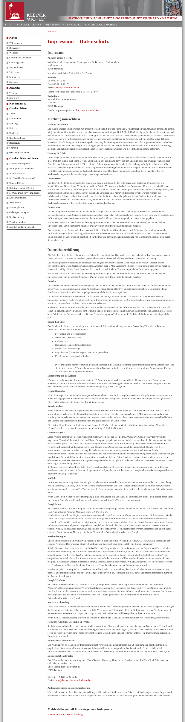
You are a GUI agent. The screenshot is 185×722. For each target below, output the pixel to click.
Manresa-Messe (17, 173)
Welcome (13, 52)
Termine (13, 93)
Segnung (13, 147)
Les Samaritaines (17, 197)
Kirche (13, 37)
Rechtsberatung (16, 217)
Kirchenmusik (17, 103)
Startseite (52, 31)
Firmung (13, 123)
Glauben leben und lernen (24, 158)
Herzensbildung (17, 183)
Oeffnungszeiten (17, 62)
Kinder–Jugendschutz (101, 24)
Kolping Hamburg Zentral (21, 188)
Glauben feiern (18, 108)
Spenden (13, 82)
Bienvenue (14, 48)
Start (9, 24)
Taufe (12, 113)
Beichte (13, 128)
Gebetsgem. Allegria (19, 212)
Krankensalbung (17, 138)
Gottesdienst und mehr (20, 57)
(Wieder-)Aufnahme (19, 152)
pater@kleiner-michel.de (67, 87)
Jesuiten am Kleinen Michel (22, 227)
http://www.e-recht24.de (88, 110)
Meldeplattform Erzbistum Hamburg (65, 714)
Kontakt (23, 24)
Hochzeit (13, 133)
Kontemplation (16, 207)
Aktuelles (14, 87)
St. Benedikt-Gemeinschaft (22, 178)
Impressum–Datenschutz (63, 24)
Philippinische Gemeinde (21, 168)
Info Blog (14, 98)
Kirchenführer (16, 67)
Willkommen (15, 43)
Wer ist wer (14, 72)
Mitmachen (14, 77)
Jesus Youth (15, 202)
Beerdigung (15, 143)
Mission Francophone (19, 163)
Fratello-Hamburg (18, 222)
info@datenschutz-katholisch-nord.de (74, 680)
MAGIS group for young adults (24, 193)
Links (37, 24)
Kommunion (15, 118)
